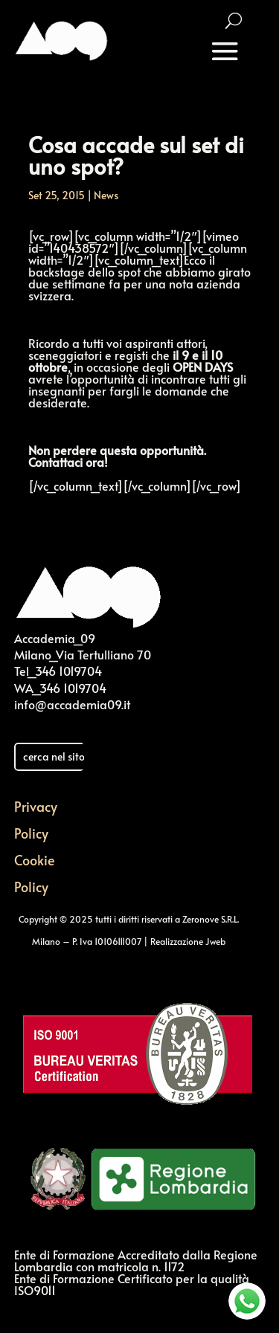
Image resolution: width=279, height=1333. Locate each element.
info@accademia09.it (72, 704)
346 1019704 (68, 670)
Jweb (215, 941)
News (106, 195)
